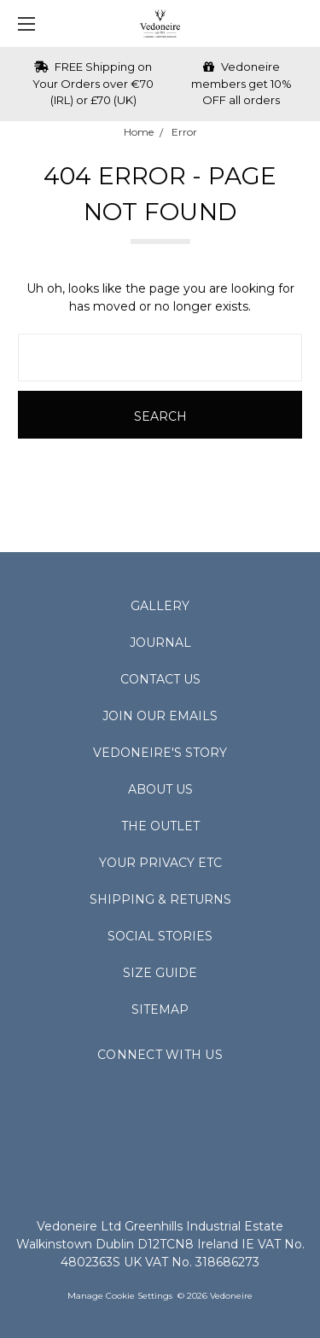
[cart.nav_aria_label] (299, 23)
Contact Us (160, 679)
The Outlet (160, 826)
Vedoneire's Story (160, 752)
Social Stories (160, 936)
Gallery (160, 606)
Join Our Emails (160, 716)
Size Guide (160, 972)
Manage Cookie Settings (119, 1295)
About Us (160, 789)
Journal (160, 642)
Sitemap (160, 1009)
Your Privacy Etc (160, 862)
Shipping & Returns (160, 899)
